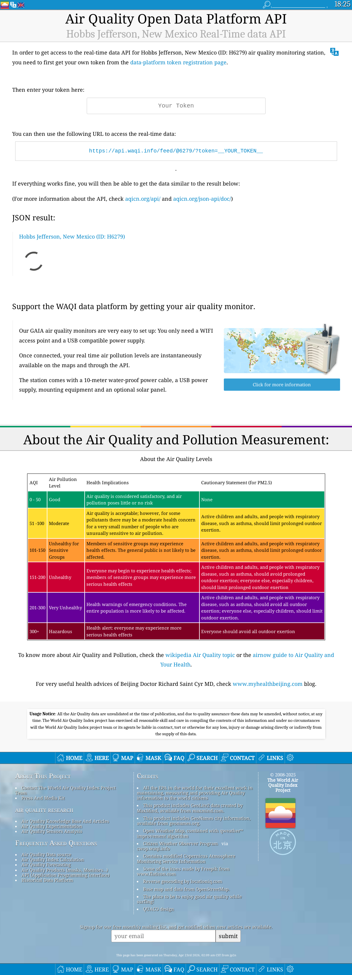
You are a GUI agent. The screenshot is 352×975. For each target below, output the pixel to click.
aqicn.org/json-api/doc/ (202, 198)
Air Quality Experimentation (51, 826)
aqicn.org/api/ (142, 198)
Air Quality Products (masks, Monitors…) (64, 870)
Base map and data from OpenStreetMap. (186, 889)
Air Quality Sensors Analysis (51, 831)
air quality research (44, 810)
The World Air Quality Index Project (282, 785)
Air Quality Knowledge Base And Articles (65, 821)
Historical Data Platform (47, 880)
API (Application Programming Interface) (65, 875)
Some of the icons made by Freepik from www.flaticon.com (183, 871)
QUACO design (158, 909)
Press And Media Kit (43, 798)
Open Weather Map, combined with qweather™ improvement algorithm (190, 833)
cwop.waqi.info (153, 848)
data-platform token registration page (178, 62)
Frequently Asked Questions (56, 843)
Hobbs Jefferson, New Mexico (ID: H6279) (72, 236)
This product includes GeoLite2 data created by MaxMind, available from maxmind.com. (190, 807)
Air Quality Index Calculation (52, 859)
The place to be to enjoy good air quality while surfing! (189, 898)
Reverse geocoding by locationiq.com (182, 881)
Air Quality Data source (46, 854)
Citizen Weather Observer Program (180, 843)
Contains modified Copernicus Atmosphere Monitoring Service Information (186, 858)
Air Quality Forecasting (46, 864)
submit (228, 936)
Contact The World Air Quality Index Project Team (65, 790)
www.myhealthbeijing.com (268, 683)
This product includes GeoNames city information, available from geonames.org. (194, 820)
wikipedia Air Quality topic (200, 654)
